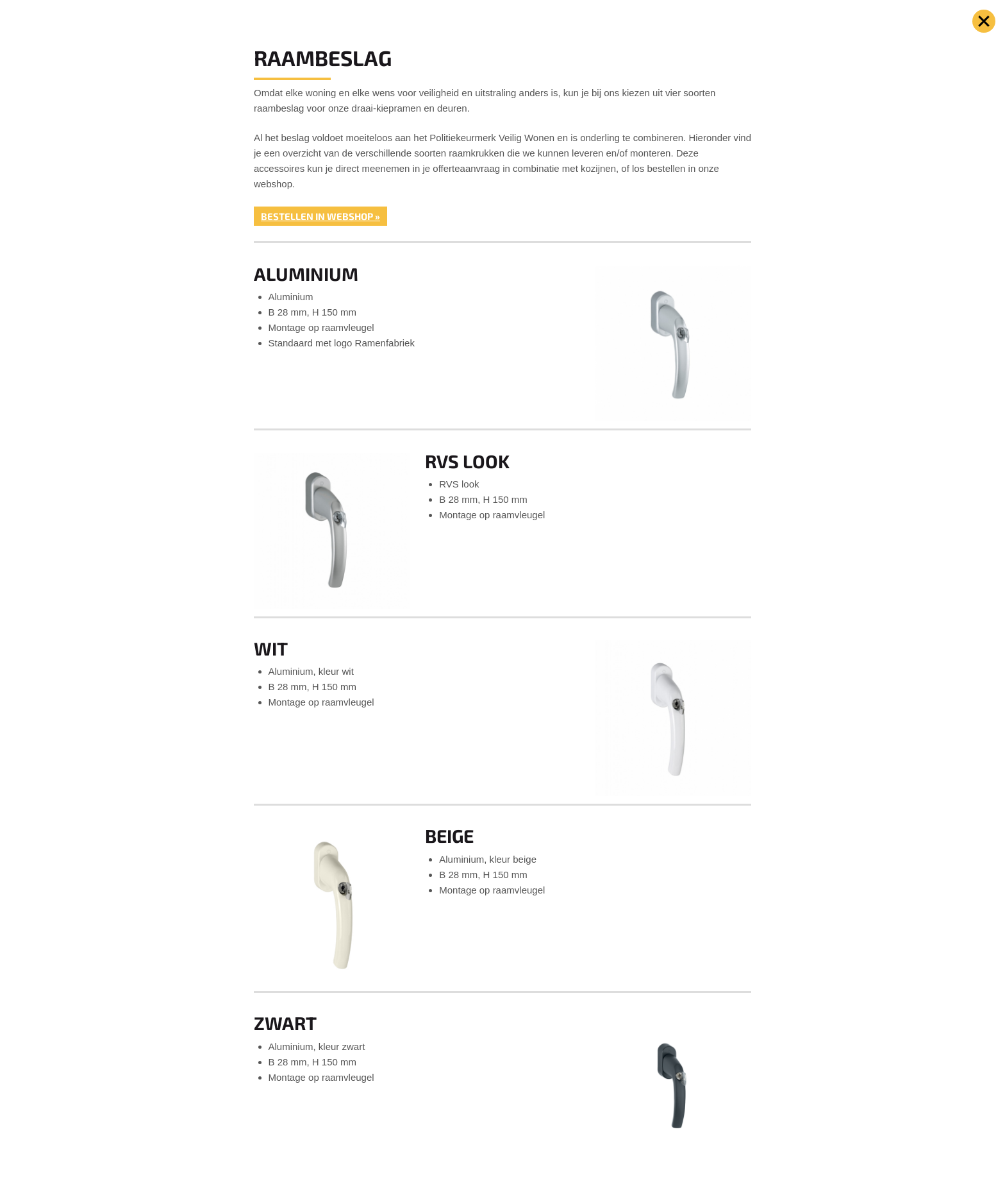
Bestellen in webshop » (320, 216)
